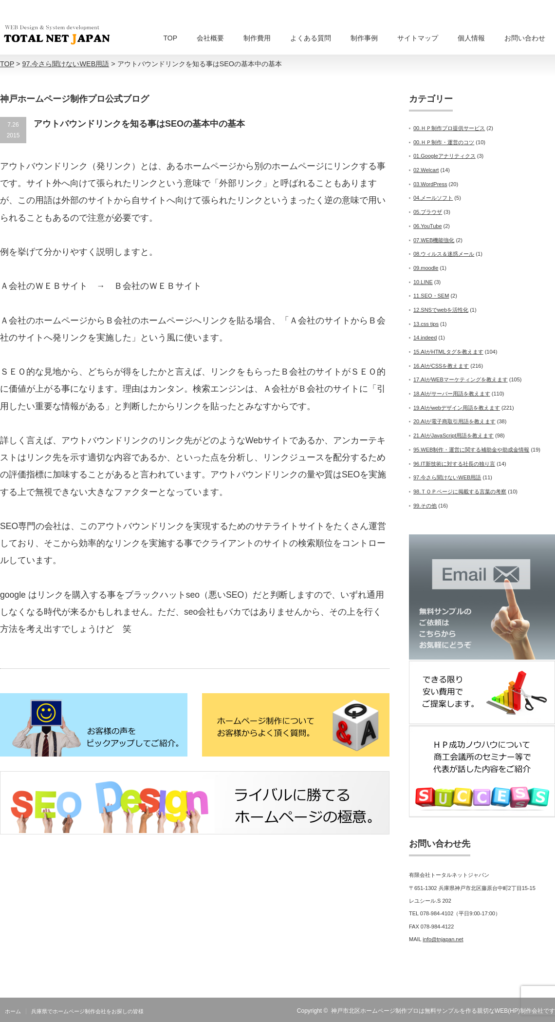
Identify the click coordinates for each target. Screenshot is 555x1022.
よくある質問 (310, 38)
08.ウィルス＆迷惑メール (443, 254)
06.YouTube (427, 226)
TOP (170, 38)
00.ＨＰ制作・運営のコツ (443, 142)
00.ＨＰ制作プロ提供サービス (449, 128)
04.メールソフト (433, 198)
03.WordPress (430, 184)
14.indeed (425, 338)
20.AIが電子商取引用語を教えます (454, 421)
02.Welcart (426, 170)
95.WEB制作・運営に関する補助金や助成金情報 (471, 450)
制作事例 (364, 38)
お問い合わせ (524, 38)
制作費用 (257, 38)
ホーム (13, 1011)
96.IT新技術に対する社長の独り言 (454, 464)
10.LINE (423, 282)
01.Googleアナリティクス (444, 156)
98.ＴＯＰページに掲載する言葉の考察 (459, 491)
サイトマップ (417, 38)
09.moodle (425, 268)
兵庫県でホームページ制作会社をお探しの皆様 (87, 1011)
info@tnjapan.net (443, 939)
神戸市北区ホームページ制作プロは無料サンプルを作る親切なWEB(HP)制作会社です (443, 1010)
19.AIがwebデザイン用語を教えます (456, 408)
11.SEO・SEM (431, 296)
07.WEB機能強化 (433, 240)
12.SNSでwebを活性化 (440, 310)
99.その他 (425, 506)
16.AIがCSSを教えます (441, 366)
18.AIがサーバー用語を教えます (451, 394)
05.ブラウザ (427, 212)
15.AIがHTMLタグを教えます (448, 352)
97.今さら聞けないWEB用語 (447, 477)
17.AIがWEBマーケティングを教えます (460, 379)
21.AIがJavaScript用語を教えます (453, 435)
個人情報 (471, 38)
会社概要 (210, 38)
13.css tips (426, 324)
